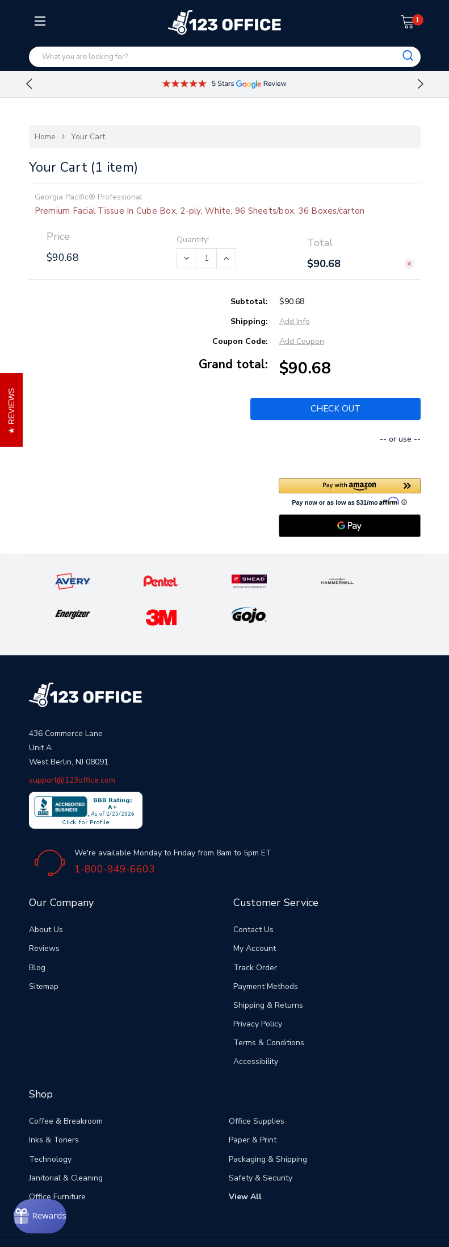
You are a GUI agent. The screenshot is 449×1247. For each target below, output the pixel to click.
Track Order (255, 930)
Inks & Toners (54, 1103)
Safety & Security (260, 1141)
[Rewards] (55, 1213)
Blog (37, 930)
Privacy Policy (257, 987)
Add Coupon (301, 341)
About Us (46, 893)
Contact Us (253, 893)
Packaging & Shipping (268, 1122)
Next (420, 84)
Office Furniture (57, 1160)
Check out (335, 408)
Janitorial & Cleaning (66, 1141)
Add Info (294, 321)
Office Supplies (256, 1084)
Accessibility (255, 1025)
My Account (254, 912)
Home (45, 136)
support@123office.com (72, 743)
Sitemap (43, 949)
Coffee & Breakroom (66, 1084)
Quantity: (193, 239)
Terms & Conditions (268, 1006)
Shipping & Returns (268, 968)
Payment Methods (265, 949)
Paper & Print (252, 1103)
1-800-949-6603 (114, 832)
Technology (50, 1122)
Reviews (44, 912)
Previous (29, 84)
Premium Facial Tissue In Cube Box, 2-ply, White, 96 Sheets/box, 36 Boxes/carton (200, 211)
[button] (350, 490)
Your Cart (88, 136)
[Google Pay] (350, 524)
